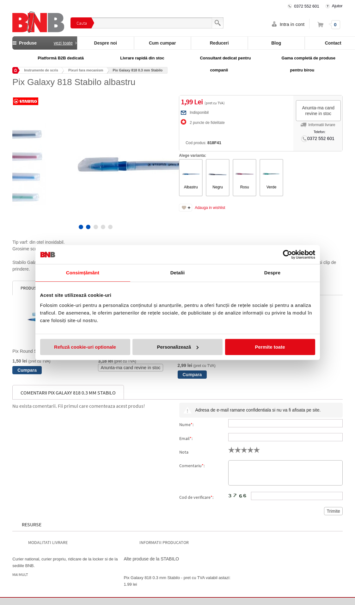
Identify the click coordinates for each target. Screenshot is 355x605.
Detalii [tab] (177, 272)
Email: (186, 438)
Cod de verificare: (196, 497)
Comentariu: (192, 465)
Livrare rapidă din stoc (142, 58)
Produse (45, 43)
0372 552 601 (306, 6)
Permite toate (270, 347)
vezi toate (63, 43)
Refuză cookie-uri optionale (85, 347)
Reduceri (219, 43)
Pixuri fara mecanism (85, 70)
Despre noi (105, 43)
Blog (276, 43)
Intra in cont (292, 24)
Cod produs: (202, 142)
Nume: (186, 424)
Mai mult (20, 575)
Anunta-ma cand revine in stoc (318, 110)
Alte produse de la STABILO (151, 558)
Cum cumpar (162, 43)
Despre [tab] (272, 272)
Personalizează (178, 347)
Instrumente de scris (41, 70)
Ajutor (337, 5)
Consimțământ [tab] (82, 272)
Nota (183, 452)
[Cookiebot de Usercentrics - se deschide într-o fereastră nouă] (287, 254)
